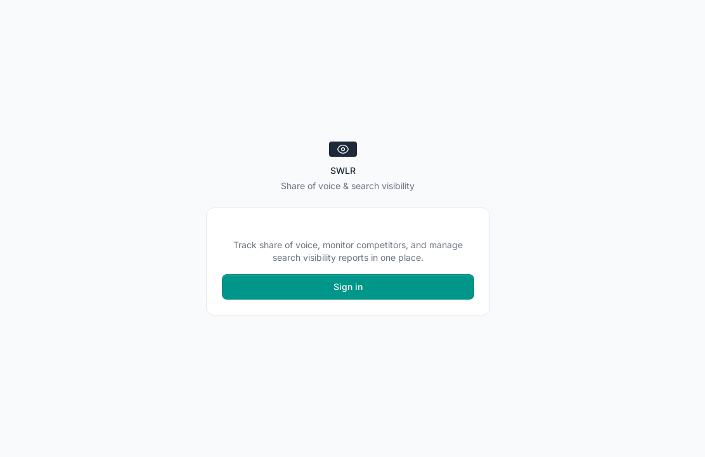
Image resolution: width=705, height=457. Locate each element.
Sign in (348, 286)
